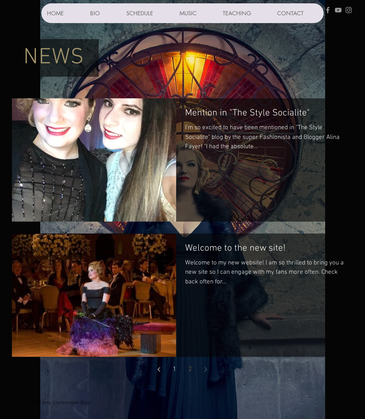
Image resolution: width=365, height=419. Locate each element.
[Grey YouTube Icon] (338, 10)
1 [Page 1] (174, 369)
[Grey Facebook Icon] (328, 10)
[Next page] (206, 369)
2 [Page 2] (190, 369)
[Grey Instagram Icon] (349, 10)
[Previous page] (159, 369)
